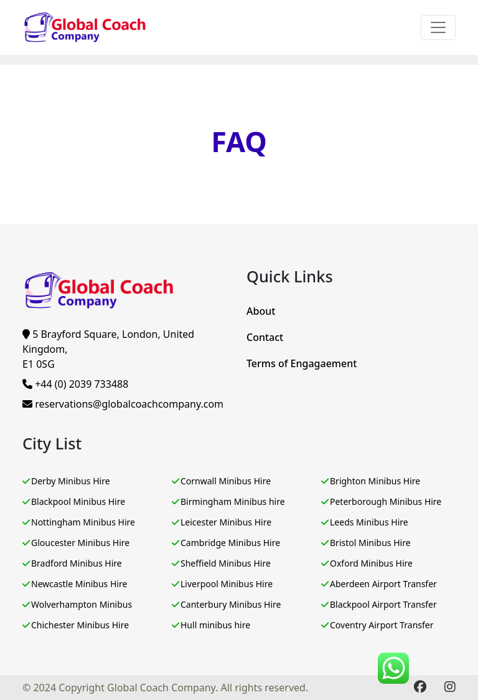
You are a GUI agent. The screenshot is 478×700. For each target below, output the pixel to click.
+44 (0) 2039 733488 (75, 384)
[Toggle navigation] (438, 27)
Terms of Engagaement (301, 363)
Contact (264, 337)
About (260, 311)
